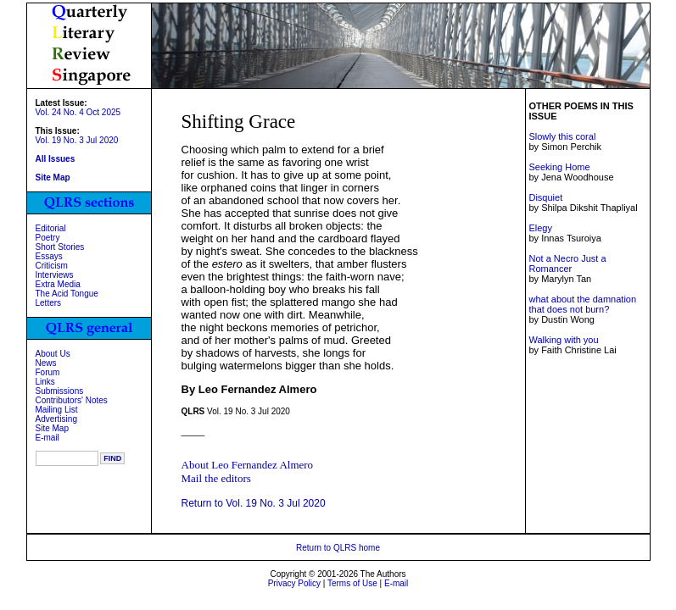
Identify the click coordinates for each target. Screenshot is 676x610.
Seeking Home (558, 167)
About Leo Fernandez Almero (248, 464)
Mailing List (57, 409)
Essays (49, 256)
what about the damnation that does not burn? (582, 304)
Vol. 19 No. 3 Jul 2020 (77, 140)
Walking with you (563, 340)
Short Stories (60, 247)
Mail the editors (216, 478)
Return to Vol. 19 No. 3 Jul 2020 (254, 503)
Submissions (60, 391)
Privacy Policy (294, 583)
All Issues (55, 159)
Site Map (52, 428)
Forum (48, 372)
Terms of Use (352, 583)
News (46, 363)
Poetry (48, 237)
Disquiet (545, 197)
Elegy (540, 228)
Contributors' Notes (72, 400)
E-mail (47, 437)
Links (45, 381)
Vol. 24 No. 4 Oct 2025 (78, 112)
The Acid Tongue (67, 293)
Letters (49, 303)
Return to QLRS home (338, 547)
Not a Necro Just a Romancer (567, 263)
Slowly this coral (561, 136)
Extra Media (58, 284)
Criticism (52, 265)
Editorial (51, 228)
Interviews (55, 275)
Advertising (56, 419)
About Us (53, 353)
